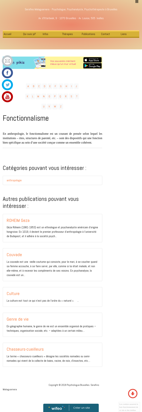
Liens (124, 34)
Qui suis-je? (29, 34)
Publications (88, 34)
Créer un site (81, 407)
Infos (45, 34)
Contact (105, 34)
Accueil (7, 34)
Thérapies (67, 34)
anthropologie (14, 180)
